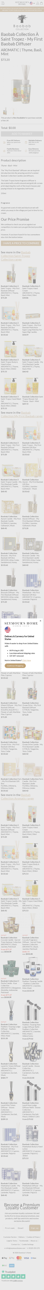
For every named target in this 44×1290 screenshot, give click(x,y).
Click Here (26, 660)
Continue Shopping (15, 666)
